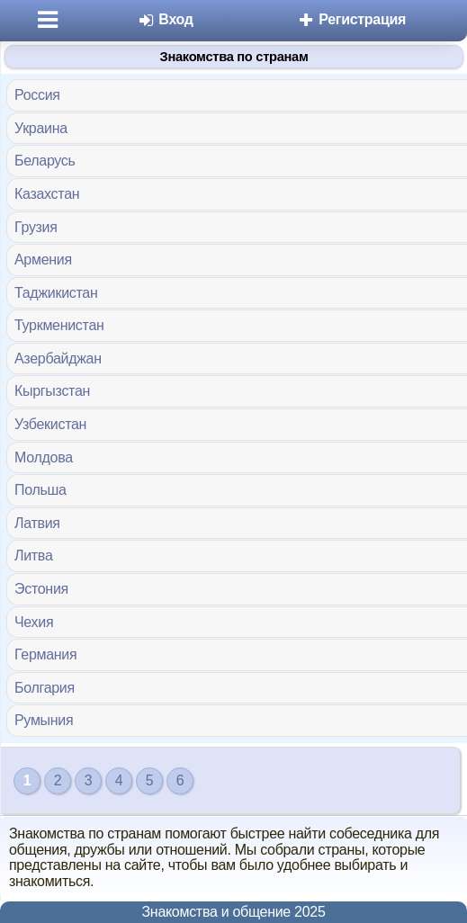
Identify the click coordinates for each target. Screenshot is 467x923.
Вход (165, 19)
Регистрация (351, 19)
